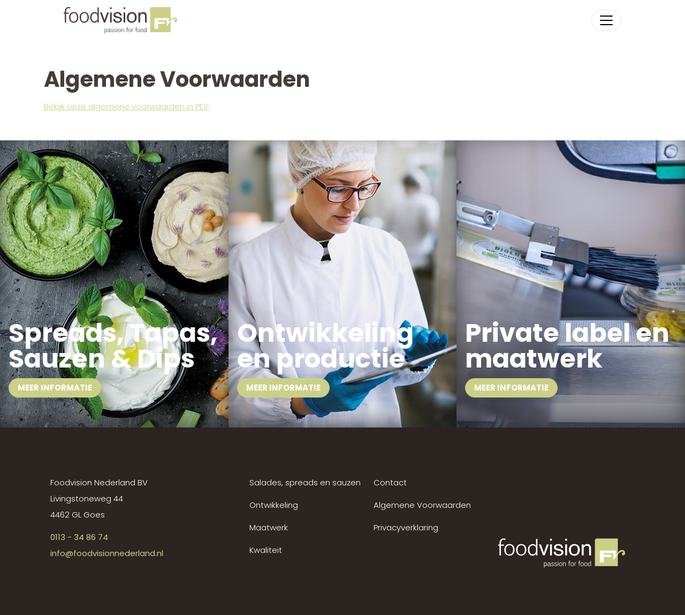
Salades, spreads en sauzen (305, 482)
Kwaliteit (265, 550)
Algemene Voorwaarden (422, 505)
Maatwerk (268, 527)
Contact (390, 482)
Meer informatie (55, 387)
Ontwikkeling (273, 505)
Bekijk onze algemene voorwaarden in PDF (126, 106)
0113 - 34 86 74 (79, 537)
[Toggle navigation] (606, 20)
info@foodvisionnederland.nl (106, 553)
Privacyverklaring (406, 527)
